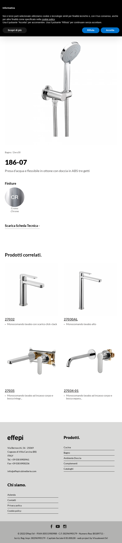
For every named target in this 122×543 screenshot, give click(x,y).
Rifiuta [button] (90, 30)
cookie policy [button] (48, 19)
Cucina (67, 447)
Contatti (11, 500)
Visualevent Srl (100, 538)
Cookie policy (14, 510)
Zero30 (16, 152)
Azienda (11, 494)
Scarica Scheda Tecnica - (22, 226)
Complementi (70, 463)
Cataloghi (68, 468)
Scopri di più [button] (15, 30)
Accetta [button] (110, 30)
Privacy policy (14, 505)
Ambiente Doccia (72, 458)
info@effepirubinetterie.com (21, 471)
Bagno (8, 152)
